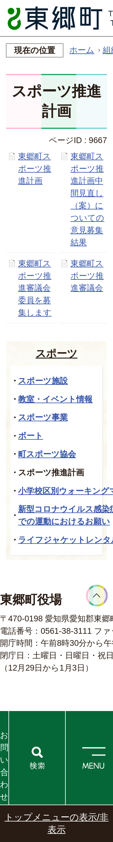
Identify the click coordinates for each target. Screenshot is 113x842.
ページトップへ (96, 595)
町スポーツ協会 (47, 454)
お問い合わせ (4, 765)
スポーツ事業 (43, 417)
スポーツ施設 (43, 380)
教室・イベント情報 (55, 399)
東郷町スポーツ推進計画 (34, 168)
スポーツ (56, 353)
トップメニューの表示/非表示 (56, 823)
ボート (30, 435)
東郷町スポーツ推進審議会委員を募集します (35, 288)
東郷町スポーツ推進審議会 (87, 276)
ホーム (81, 50)
